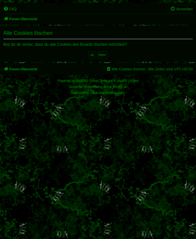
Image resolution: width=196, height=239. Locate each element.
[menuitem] (10, 9)
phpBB (81, 81)
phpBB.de (120, 87)
